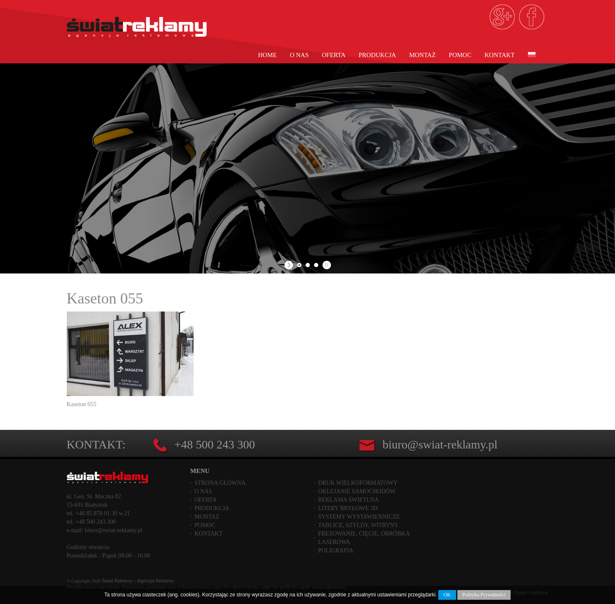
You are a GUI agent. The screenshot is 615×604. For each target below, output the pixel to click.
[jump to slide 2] (307, 265)
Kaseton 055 (105, 298)
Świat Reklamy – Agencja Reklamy (138, 580)
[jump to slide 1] (299, 265)
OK (447, 595)
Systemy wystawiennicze (359, 517)
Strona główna (220, 483)
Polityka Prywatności (484, 595)
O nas (299, 55)
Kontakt (499, 55)
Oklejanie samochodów (357, 491)
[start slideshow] (289, 265)
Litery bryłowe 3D (348, 508)
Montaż (422, 55)
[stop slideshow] (325, 265)
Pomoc (460, 55)
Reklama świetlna (348, 500)
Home (267, 55)
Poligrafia (335, 550)
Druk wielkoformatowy (358, 483)
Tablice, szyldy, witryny (358, 525)
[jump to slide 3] (316, 265)
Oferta (333, 55)
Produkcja (377, 55)
